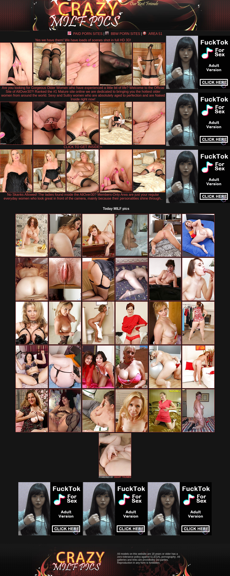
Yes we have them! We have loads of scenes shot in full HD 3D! (83, 40)
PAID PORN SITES (85, 34)
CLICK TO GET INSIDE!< (83, 147)
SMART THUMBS (122, 477)
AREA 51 (152, 34)
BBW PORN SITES (122, 34)
